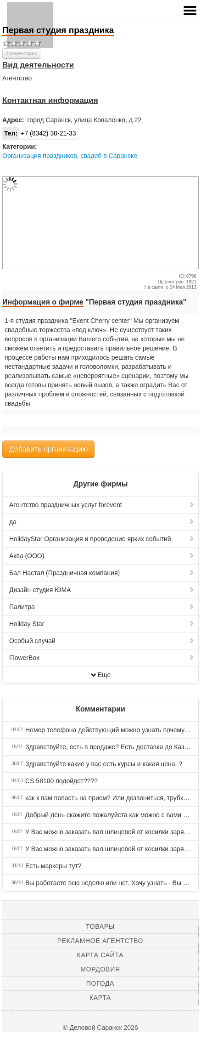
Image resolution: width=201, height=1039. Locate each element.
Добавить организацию (48, 449)
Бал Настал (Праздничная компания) (102, 572)
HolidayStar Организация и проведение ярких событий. (102, 538)
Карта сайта (100, 955)
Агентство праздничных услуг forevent (102, 504)
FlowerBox (102, 657)
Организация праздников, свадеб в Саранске (69, 155)
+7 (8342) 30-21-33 (39, 133)
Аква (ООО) (102, 555)
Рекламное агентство (100, 940)
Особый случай (102, 640)
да (102, 521)
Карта (100, 997)
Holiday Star (102, 623)
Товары (100, 926)
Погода (100, 983)
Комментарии (21, 53)
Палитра (102, 606)
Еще (100, 674)
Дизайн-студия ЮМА (102, 589)
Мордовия (100, 969)
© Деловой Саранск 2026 (100, 1027)
